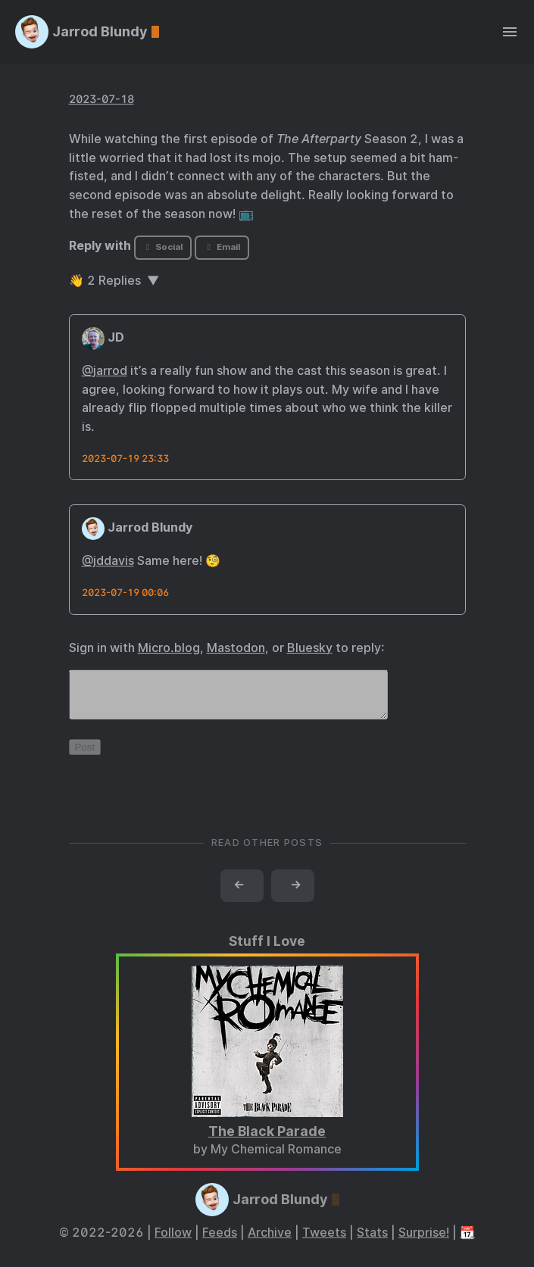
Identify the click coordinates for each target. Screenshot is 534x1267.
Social (162, 247)
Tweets (324, 1241)
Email (222, 247)
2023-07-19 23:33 (125, 458)
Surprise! (423, 1241)
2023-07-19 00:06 (125, 592)
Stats (372, 1241)
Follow (173, 1241)
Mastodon (236, 648)
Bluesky (310, 648)
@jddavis (108, 561)
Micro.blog (169, 648)
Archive (270, 1241)
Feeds (219, 1241)
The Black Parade (267, 1140)
